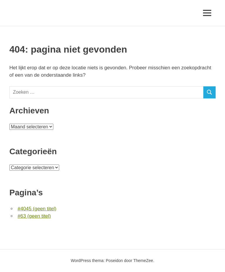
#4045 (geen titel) (37, 208)
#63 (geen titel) (34, 216)
